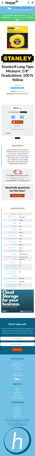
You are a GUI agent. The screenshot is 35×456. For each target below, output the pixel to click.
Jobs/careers (17, 410)
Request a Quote (17, 195)
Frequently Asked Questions (17, 398)
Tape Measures (20, 91)
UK (20, 416)
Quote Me (17, 126)
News (17, 390)
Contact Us (17, 407)
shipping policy (15, 179)
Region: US (16, 416)
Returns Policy (17, 392)
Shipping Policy (17, 394)
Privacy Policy (17, 412)
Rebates (17, 414)
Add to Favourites (17, 129)
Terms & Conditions (17, 396)
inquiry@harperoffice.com (17, 375)
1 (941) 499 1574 (17, 373)
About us (17, 388)
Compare (7, 133)
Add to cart (17, 122)
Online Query (17, 409)
